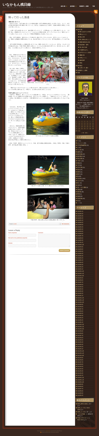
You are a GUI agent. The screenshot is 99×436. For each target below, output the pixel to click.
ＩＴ (78, 203)
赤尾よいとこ (83, 57)
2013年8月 (80, 306)
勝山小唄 (82, 37)
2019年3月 (80, 229)
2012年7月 (80, 335)
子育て (79, 161)
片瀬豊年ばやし (84, 50)
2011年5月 (80, 366)
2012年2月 (80, 346)
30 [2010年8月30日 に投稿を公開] (76, 131)
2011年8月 (80, 360)
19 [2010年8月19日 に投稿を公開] (84, 126)
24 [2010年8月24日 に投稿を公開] (79, 128)
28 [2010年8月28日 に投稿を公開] (90, 128)
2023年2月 (80, 218)
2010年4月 (80, 395)
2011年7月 (80, 362)
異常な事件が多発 (82, 404)
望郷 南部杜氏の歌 (85, 42)
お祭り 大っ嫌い (84, 67)
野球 (78, 194)
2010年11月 (80, 380)
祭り (78, 183)
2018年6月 (80, 238)
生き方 (79, 180)
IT (77, 141)
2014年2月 (80, 293)
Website (10, 243)
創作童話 (79, 65)
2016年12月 (80, 244)
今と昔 (79, 149)
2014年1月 (80, 295)
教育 (78, 172)
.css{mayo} (47, 430)
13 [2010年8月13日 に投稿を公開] (87, 124)
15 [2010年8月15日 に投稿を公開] (93, 124)
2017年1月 (80, 242)
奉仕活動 (79, 158)
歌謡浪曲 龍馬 (84, 44)
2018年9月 (80, 231)
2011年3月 (80, 371)
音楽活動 (79, 198)
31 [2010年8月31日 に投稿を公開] (79, 131)
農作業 (79, 191)
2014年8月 (80, 280)
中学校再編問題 (81, 145)
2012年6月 (80, 337)
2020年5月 (80, 222)
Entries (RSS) (45, 432)
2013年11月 (80, 300)
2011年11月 (80, 353)
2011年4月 (80, 368)
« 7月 (82, 133)
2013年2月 (80, 320)
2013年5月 (80, 313)
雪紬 (81, 63)
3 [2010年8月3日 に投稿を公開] (79, 121)
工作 (78, 165)
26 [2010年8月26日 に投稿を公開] (84, 128)
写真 (78, 72)
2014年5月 (80, 286)
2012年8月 (80, 333)
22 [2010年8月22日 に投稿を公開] (93, 126)
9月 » (86, 133)
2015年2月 (80, 267)
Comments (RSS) (54, 432)
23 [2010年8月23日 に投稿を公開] (76, 128)
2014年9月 (80, 278)
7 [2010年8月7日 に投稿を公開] (90, 121)
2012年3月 (80, 344)
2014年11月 (80, 273)
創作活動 (79, 154)
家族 (78, 163)
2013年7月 (80, 309)
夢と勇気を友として (85, 39)
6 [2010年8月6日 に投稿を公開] (87, 121)
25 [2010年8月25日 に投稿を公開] (82, 128)
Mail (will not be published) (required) (17, 238)
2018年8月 (80, 233)
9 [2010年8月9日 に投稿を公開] (76, 124)
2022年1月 (80, 220)
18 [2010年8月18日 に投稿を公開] (82, 126)
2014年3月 (80, 291)
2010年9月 (80, 384)
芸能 (78, 189)
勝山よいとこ (83, 34)
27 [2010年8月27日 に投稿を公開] (87, 128)
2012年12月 (80, 324)
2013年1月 (80, 322)
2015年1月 (80, 269)
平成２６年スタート (83, 418)
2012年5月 (80, 340)
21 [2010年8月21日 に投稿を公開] (90, 126)
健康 (78, 152)
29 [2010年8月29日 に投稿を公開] (93, 128)
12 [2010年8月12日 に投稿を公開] (84, 124)
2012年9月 (80, 331)
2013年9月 (80, 304)
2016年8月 (80, 249)
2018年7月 (80, 235)
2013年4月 (80, 315)
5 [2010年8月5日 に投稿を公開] (84, 121)
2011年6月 (80, 364)
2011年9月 (80, 357)
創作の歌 (79, 29)
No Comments (65, 223)
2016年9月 (80, 247)
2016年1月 (80, 260)
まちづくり (80, 143)
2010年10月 (80, 382)
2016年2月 (80, 258)
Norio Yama (80, 419)
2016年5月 (80, 251)
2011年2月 (80, 373)
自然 (78, 185)
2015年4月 (80, 262)
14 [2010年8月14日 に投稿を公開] (90, 124)
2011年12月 (80, 351)
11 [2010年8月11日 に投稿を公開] (82, 124)
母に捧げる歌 (83, 47)
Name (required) (12, 232)
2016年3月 (80, 255)
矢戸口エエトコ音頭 (85, 52)
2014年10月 (80, 275)
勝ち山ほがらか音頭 (85, 31)
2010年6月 (80, 391)
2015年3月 (80, 264)
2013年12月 (80, 298)
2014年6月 (80, 284)
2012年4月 (80, 342)
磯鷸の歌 (82, 55)
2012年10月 (80, 329)
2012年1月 (80, 349)
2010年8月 (80, 386)
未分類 (15, 223)
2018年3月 (80, 240)
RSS (95, 12)
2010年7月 (80, 388)
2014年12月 (80, 271)
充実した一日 (81, 407)
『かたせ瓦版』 (81, 414)
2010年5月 (80, 393)
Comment (40, 232)
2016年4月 (80, 253)
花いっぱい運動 (81, 187)
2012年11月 (80, 326)
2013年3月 (80, 317)
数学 (78, 174)
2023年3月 (80, 216)
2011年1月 (80, 375)
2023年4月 (80, 213)
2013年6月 (80, 311)
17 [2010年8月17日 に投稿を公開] (79, 126)
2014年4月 (80, 289)
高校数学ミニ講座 (82, 70)
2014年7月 (80, 282)
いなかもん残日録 (17, 4)
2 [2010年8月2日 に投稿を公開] (76, 121)
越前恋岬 (82, 60)
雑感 (78, 196)
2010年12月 (80, 377)
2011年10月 (80, 355)
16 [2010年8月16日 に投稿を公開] (76, 126)
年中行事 (79, 167)
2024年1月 (80, 211)
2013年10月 (80, 302)
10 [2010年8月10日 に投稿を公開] (79, 124)
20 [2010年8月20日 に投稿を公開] (87, 126)
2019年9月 (80, 224)
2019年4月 (80, 227)
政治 (78, 169)
